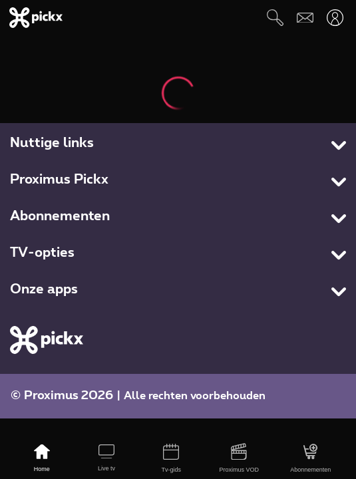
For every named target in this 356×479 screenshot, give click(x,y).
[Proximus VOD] (239, 459)
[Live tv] (106, 459)
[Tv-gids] (171, 459)
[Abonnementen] (311, 459)
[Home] (41, 459)
